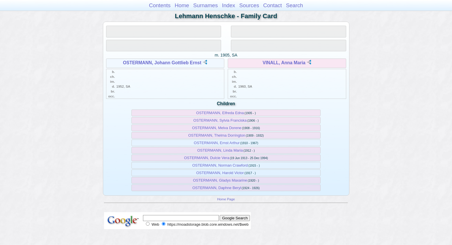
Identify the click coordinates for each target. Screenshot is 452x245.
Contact (272, 5)
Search (294, 5)
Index (228, 5)
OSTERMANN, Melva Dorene (216, 128)
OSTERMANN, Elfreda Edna (220, 113)
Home (182, 5)
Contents (160, 5)
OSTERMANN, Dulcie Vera (206, 158)
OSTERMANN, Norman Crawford (220, 165)
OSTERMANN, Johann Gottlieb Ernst (162, 62)
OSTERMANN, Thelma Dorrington (216, 135)
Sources (249, 5)
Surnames (205, 5)
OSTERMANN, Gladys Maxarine (220, 180)
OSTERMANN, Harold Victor (220, 173)
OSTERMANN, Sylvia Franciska (220, 120)
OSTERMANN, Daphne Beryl (216, 188)
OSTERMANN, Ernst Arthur (217, 143)
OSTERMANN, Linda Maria (220, 150)
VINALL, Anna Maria (284, 62)
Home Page (226, 199)
